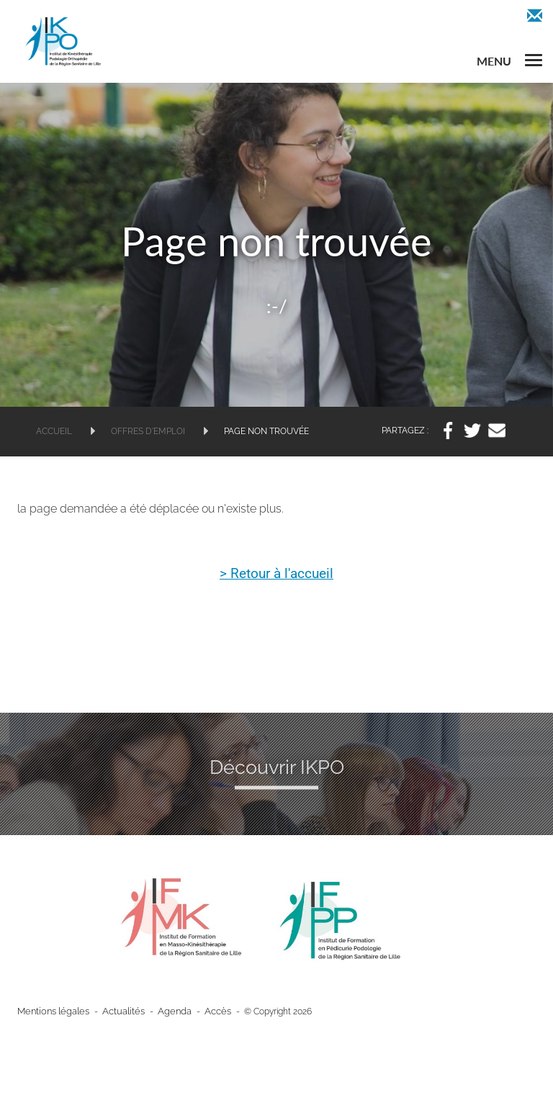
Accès (204, 1011)
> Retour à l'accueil (277, 574)
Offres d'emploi (148, 431)
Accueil (54, 431)
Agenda (164, 1011)
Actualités (116, 1011)
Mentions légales (50, 1011)
